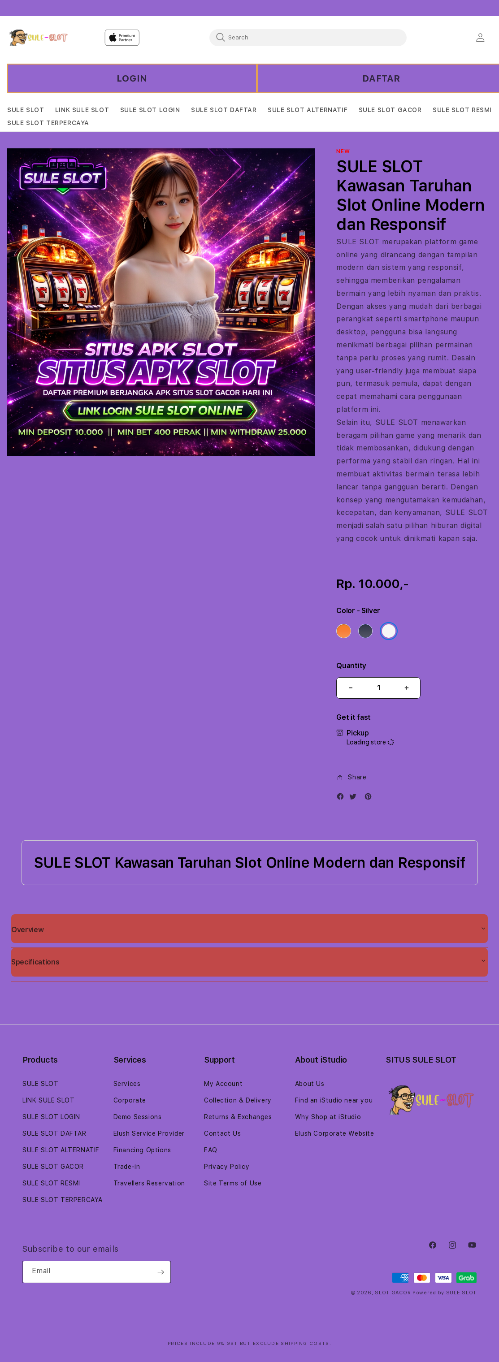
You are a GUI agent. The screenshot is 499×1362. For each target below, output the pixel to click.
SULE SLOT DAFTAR (54, 1133)
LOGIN (132, 78)
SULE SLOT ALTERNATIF (61, 1150)
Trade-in (126, 1166)
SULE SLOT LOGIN (51, 1116)
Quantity (351, 666)
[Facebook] (342, 798)
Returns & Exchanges (238, 1116)
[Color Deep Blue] (365, 631)
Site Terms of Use (232, 1183)
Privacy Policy (226, 1166)
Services (127, 1083)
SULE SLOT (357, 242)
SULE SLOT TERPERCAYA (62, 1199)
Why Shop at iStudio (328, 1116)
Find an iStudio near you (334, 1100)
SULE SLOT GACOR (53, 1166)
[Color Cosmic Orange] (343, 631)
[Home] (38, 38)
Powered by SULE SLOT (444, 1293)
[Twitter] (355, 798)
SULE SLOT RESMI (51, 1183)
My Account (223, 1083)
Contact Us (222, 1133)
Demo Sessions (137, 1116)
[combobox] (308, 37)
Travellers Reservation (149, 1183)
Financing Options (142, 1150)
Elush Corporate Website (334, 1133)
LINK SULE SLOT (48, 1100)
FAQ (210, 1150)
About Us (310, 1083)
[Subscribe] (160, 1272)
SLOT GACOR (393, 1293)
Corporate (129, 1100)
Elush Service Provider (149, 1133)
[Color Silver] (389, 631)
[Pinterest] (370, 798)
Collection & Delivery (238, 1100)
